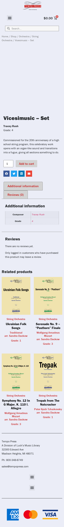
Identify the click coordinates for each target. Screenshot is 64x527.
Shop (13, 36)
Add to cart (26, 164)
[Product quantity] (8, 163)
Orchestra (24, 36)
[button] (9, 18)
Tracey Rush (38, 214)
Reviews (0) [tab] (16, 195)
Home (5, 36)
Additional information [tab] (23, 186)
